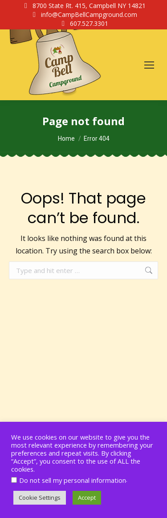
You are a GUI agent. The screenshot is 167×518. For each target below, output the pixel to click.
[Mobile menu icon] (149, 65)
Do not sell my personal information (72, 480)
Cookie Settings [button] (40, 498)
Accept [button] (87, 498)
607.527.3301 (83, 23)
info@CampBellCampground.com (83, 14)
